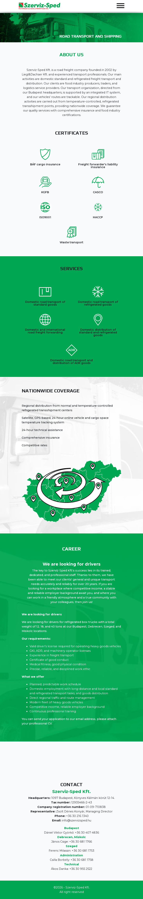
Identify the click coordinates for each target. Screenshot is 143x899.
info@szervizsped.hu (76, 820)
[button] (120, 6)
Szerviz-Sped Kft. (78, 887)
